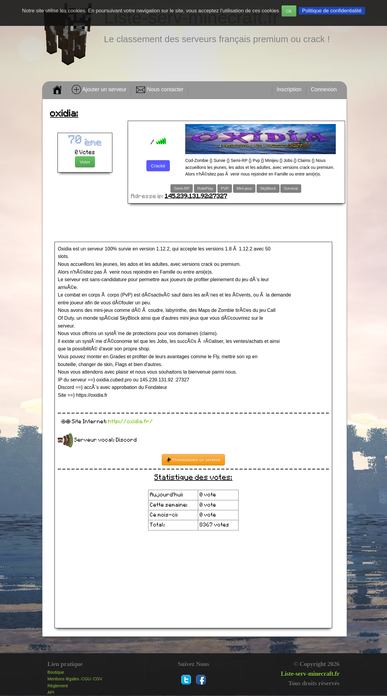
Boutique (56, 672)
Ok (289, 11)
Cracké (158, 165)
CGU (86, 678)
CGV (97, 678)
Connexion (324, 89)
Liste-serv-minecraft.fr (310, 673)
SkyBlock (268, 188)
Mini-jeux (244, 188)
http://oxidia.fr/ (130, 422)
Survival (291, 188)
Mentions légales (63, 678)
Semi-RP (181, 188)
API (51, 692)
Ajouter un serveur (98, 90)
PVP (225, 188)
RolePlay (205, 188)
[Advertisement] (194, 223)
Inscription (289, 89)
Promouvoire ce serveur (193, 459)
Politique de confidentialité (332, 11)
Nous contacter (159, 90)
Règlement (58, 685)
